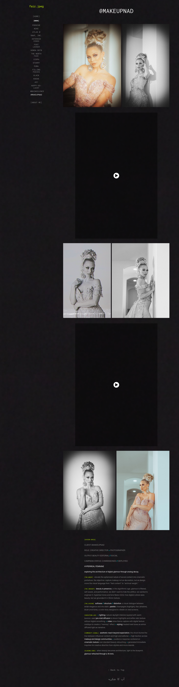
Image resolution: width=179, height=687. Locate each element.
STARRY (36, 63)
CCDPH (36, 59)
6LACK (36, 75)
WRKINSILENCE (37, 91)
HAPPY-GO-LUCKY (36, 86)
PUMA (36, 66)
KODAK (36, 78)
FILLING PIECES (36, 70)
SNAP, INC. (36, 35)
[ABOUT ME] (36, 102)
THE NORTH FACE (36, 54)
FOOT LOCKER (36, 45)
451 (36, 82)
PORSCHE (36, 25)
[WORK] (36, 21)
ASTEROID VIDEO (36, 40)
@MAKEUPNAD (36, 94)
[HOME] (36, 16)
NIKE (36, 28)
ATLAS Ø (36, 32)
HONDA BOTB (36, 50)
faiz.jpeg (36, 6)
